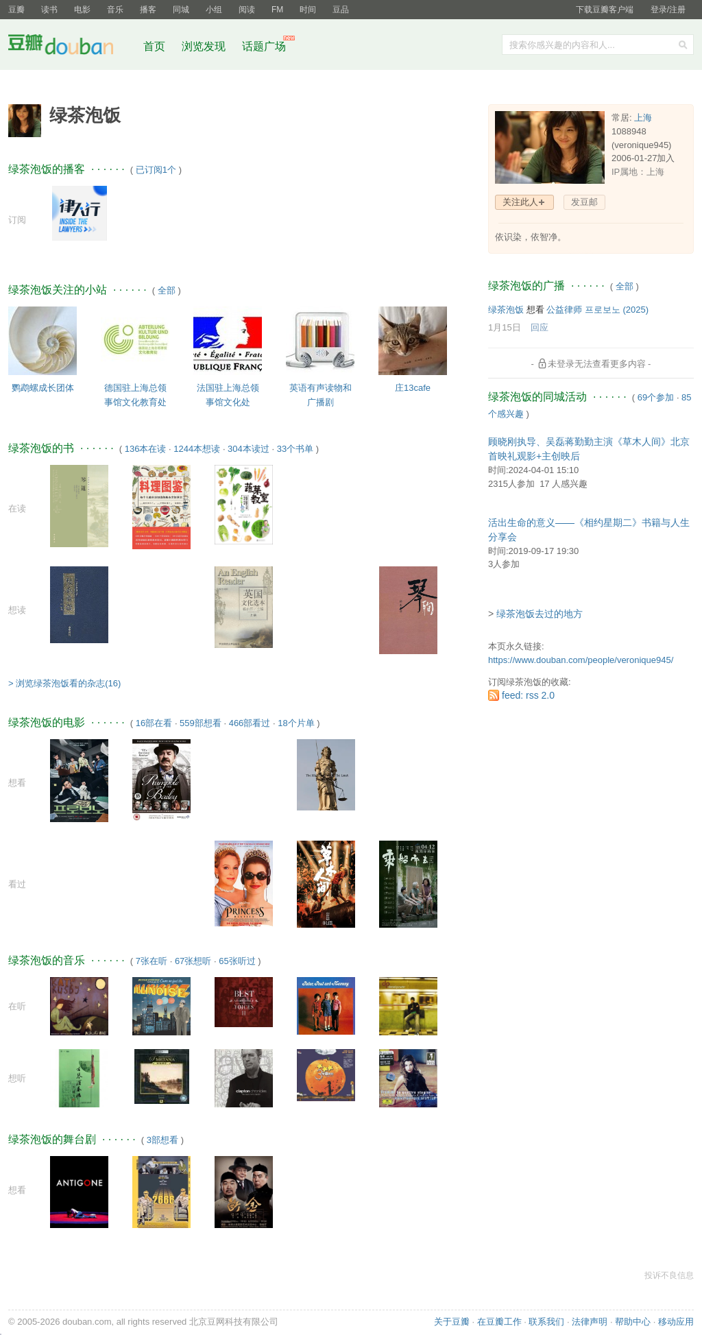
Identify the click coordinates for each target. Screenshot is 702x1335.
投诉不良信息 (669, 1275)
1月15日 (504, 327)
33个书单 (295, 449)
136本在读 (146, 449)
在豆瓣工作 (499, 1321)
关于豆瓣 (452, 1321)
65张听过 (237, 961)
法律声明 (589, 1321)
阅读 (247, 9)
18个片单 (296, 723)
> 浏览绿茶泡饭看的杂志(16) (64, 683)
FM (277, 9)
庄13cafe (413, 388)
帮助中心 (633, 1321)
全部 (167, 290)
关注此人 (520, 202)
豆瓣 (16, 9)
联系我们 (546, 1321)
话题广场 (264, 46)
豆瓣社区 (71, 47)
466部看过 (250, 723)
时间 (308, 9)
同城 (181, 9)
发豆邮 (584, 202)
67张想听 (193, 961)
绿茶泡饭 (506, 309)
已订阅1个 (156, 170)
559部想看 (200, 723)
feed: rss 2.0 (528, 695)
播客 (148, 9)
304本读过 (248, 449)
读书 (49, 9)
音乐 (115, 9)
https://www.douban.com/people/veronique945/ (580, 660)
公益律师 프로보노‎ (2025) (597, 309)
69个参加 (656, 397)
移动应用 (676, 1321)
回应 (539, 327)
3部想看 (162, 1140)
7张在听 (151, 961)
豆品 (340, 9)
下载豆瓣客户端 (604, 9)
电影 (82, 9)
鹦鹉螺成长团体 (43, 388)
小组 (214, 9)
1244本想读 (196, 449)
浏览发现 (205, 46)
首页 (154, 46)
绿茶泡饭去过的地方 (539, 613)
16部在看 (154, 723)
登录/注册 (668, 9)
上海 (643, 117)
